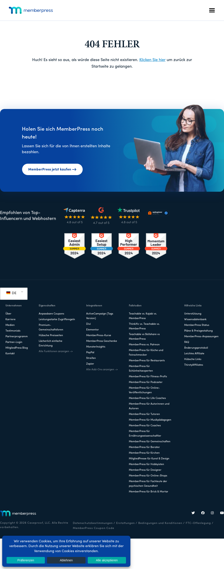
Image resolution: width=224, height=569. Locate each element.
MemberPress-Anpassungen (201, 336)
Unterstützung (192, 314)
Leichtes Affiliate (194, 353)
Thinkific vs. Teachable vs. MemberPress (144, 326)
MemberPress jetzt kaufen (52, 169)
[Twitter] (193, 513)
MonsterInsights (95, 347)
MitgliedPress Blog (16, 348)
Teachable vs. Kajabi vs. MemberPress (143, 316)
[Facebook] (203, 513)
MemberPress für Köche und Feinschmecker (146, 352)
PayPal (90, 352)
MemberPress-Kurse (98, 335)
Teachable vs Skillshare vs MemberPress (144, 336)
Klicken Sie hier (152, 60)
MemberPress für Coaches (145, 425)
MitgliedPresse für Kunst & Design (149, 458)
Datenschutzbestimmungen (93, 523)
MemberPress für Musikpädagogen (150, 420)
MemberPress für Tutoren (144, 414)
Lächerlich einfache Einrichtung (50, 343)
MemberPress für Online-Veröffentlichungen (144, 390)
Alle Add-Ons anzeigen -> (102, 369)
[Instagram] (212, 513)
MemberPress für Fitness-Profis (148, 376)
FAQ (186, 342)
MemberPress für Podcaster (146, 382)
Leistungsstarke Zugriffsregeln (57, 319)
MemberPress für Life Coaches (147, 398)
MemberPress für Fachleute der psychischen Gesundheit (148, 483)
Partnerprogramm (16, 336)
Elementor (92, 329)
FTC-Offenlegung (198, 523)
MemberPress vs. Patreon (144, 344)
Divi (88, 324)
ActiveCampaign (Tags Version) (99, 316)
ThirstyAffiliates (193, 365)
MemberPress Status (196, 325)
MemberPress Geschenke (101, 341)
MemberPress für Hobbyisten (146, 464)
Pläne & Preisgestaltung (198, 331)
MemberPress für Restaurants (147, 360)
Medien (10, 325)
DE (11, 293)
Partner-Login (13, 342)
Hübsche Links (192, 359)
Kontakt (10, 353)
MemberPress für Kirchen (144, 453)
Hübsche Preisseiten (51, 335)
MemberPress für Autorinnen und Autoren (149, 406)
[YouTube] (222, 513)
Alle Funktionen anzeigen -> (56, 351)
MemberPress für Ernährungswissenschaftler (145, 433)
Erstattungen (125, 523)
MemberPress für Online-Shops (148, 475)
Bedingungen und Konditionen (160, 523)
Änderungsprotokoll (196, 348)
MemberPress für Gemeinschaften (149, 441)
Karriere (10, 319)
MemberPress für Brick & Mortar (148, 491)
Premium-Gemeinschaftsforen (51, 327)
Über (8, 314)
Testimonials (12, 331)
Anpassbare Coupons (51, 314)
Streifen (91, 358)
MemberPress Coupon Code (93, 528)
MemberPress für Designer (145, 470)
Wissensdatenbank (195, 319)
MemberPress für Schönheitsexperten (141, 368)
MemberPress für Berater (144, 447)
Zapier (90, 364)
